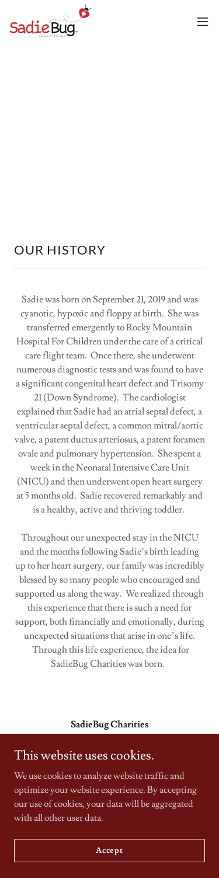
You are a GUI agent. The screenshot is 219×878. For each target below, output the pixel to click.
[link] (50, 21)
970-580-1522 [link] (109, 771)
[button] (202, 21)
